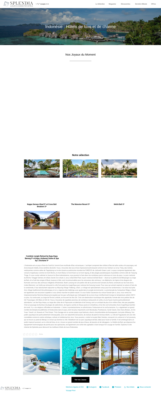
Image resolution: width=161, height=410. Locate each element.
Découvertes (125, 4)
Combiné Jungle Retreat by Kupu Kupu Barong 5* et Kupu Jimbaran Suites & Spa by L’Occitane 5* (42, 258)
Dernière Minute (141, 4)
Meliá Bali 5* (119, 204)
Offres (153, 4)
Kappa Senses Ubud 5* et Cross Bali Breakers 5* (42, 205)
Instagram (92, 387)
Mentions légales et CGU (75, 387)
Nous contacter (144, 387)
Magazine (112, 4)
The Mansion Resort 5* (80, 204)
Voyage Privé (70, 390)
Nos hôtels (129, 387)
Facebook (104, 387)
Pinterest (116, 387)
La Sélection (100, 4)
